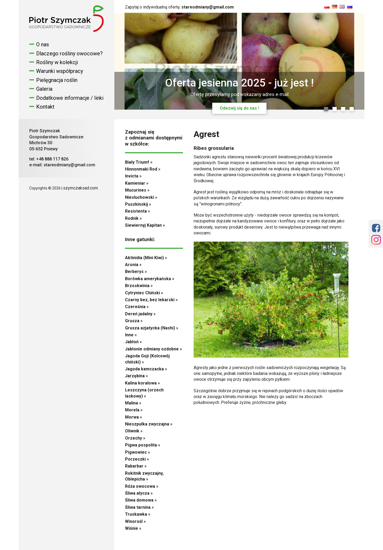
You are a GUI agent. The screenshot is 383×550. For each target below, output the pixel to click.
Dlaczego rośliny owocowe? (69, 53)
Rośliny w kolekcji (57, 62)
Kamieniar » (136, 183)
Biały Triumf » (138, 162)
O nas (42, 44)
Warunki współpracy (59, 71)
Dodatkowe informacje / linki (69, 98)
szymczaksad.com (80, 188)
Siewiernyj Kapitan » (145, 225)
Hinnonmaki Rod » (142, 169)
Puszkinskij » (138, 204)
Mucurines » (137, 190)
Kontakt (45, 107)
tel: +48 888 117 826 (48, 159)
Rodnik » (133, 218)
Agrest (206, 134)
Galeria (44, 89)
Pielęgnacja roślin (56, 80)
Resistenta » (137, 211)
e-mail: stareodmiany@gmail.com (62, 164)
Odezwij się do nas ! (239, 108)
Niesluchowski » (141, 197)
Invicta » (133, 176)
